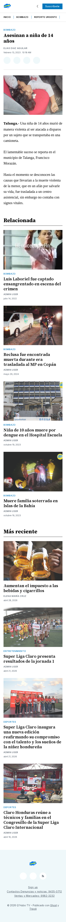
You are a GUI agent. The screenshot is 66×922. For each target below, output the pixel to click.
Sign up (33, 887)
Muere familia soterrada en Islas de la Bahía (31, 503)
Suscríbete (52, 6)
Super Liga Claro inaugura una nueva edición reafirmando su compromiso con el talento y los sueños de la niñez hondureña (32, 737)
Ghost (53, 905)
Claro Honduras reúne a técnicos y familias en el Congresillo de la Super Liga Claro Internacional (31, 820)
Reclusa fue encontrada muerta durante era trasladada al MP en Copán (30, 359)
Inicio (7, 17)
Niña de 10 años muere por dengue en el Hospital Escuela (33, 433)
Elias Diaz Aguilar (15, 48)
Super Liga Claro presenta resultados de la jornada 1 (29, 659)
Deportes (10, 722)
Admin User (11, 294)
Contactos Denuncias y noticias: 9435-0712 (34, 891)
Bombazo (22, 17)
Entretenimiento (15, 651)
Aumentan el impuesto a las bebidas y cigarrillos (31, 588)
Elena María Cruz (15, 596)
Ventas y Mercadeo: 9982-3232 (34, 895)
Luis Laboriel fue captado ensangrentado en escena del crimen (32, 284)
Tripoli (33, 908)
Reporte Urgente (45, 17)
